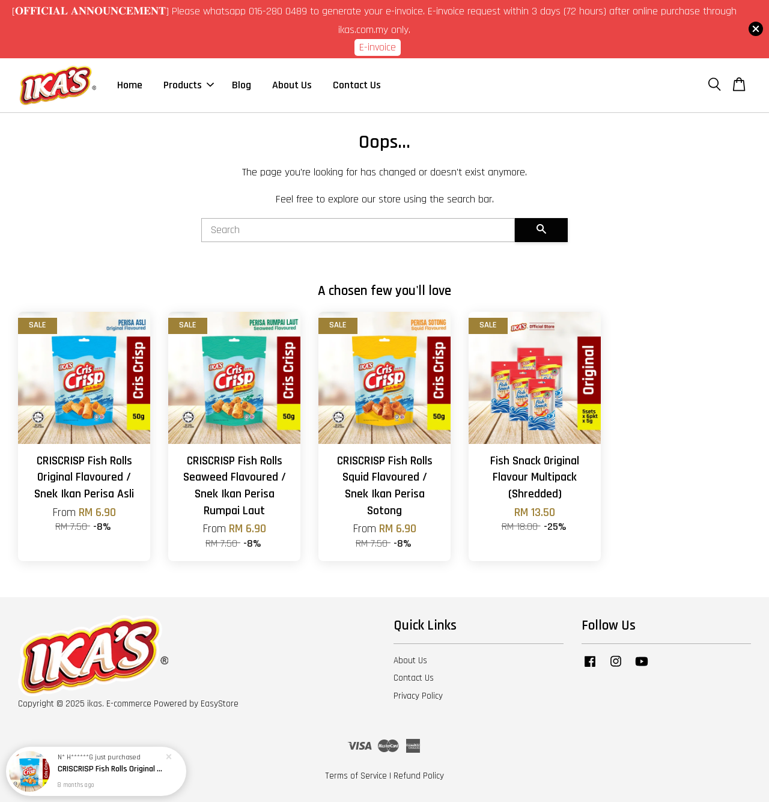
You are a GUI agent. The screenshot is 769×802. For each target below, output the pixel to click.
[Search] (358, 230)
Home (129, 85)
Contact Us (357, 85)
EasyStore (220, 703)
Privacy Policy (418, 696)
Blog (241, 85)
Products (188, 85)
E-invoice (377, 47)
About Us (292, 85)
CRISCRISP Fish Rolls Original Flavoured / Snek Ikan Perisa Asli (110, 769)
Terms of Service (356, 776)
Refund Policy (419, 776)
